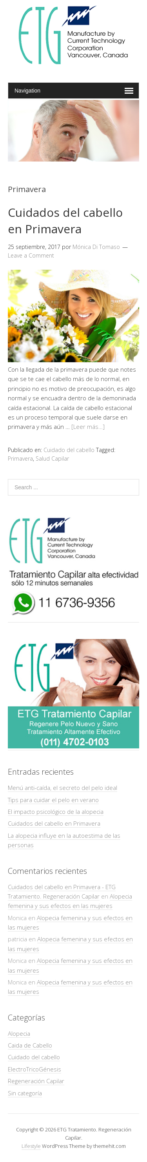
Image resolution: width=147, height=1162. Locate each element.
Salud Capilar (52, 458)
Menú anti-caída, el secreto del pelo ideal (62, 788)
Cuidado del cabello (69, 450)
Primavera (20, 458)
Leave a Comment (31, 255)
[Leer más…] (88, 426)
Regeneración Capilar (36, 1081)
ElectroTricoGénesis (34, 1069)
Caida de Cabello (30, 1045)
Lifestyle (31, 1145)
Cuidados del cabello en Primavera (65, 220)
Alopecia (19, 1033)
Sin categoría (25, 1093)
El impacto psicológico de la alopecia (55, 811)
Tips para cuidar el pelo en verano (53, 800)
